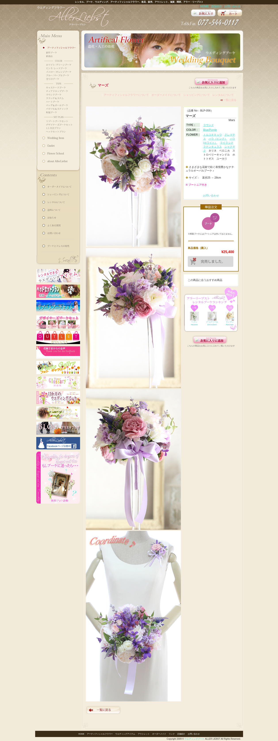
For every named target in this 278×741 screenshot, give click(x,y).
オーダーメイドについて (166, 94)
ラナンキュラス (212, 146)
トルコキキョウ (212, 134)
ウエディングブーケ (194, 739)
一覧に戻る (229, 100)
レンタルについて (223, 94)
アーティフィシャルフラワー (100, 734)
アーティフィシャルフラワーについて (126, 94)
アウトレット (144, 734)
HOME (205, 6)
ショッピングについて (196, 94)
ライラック (226, 142)
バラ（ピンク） (218, 138)
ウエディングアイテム (125, 734)
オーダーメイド (159, 734)
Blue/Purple (210, 129)
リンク (172, 734)
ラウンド (208, 125)
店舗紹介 (216, 6)
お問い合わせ (232, 6)
